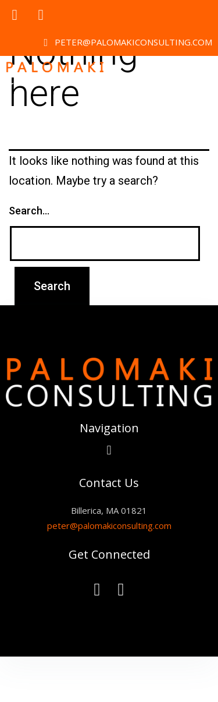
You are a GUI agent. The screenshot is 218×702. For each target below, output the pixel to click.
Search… (29, 210)
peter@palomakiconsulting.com (109, 525)
